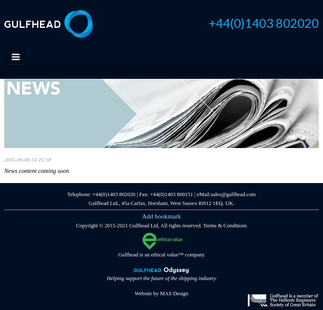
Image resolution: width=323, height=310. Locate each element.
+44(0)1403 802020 (264, 23)
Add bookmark (161, 216)
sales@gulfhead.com (233, 194)
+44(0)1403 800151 (171, 194)
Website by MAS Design (161, 294)
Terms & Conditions (225, 226)
